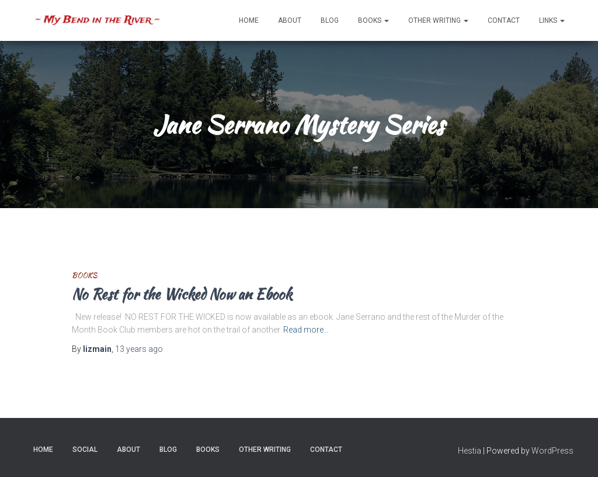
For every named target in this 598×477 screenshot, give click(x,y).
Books (373, 20)
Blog (330, 20)
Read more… (306, 329)
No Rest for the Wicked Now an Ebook (182, 294)
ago (139, 349)
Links (552, 20)
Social (85, 449)
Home (249, 20)
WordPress (552, 450)
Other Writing (438, 20)
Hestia (469, 450)
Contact (504, 20)
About (289, 20)
